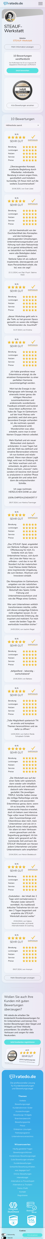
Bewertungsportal (22, 1122)
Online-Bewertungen (22, 1174)
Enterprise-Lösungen (22, 1129)
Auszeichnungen (22, 1111)
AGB (12, 1235)
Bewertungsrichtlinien (22, 1152)
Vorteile (22, 1100)
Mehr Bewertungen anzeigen (23, 977)
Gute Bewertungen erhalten (22, 1159)
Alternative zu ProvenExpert (22, 1181)
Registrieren (23, 1195)
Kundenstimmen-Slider (22, 1107)
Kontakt (22, 1192)
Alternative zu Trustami (22, 1184)
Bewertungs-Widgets (22, 1115)
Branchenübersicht (22, 1118)
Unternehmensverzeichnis (22, 1136)
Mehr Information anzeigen (22, 47)
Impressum (30, 1235)
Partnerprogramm (22, 1133)
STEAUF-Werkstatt (22, 40)
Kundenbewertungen (22, 1163)
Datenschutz (20, 1235)
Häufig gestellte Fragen (22, 1149)
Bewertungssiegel (22, 1104)
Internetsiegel (22, 1177)
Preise (22, 1125)
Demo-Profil (22, 1188)
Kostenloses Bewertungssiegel (22, 1156)
